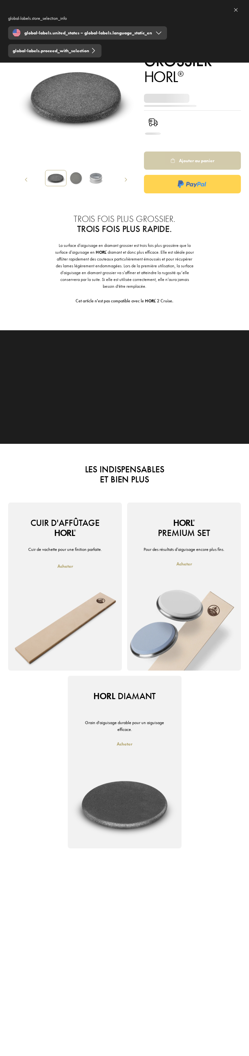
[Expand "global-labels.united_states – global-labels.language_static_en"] (87, 33)
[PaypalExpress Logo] (192, 184)
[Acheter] (65, 566)
